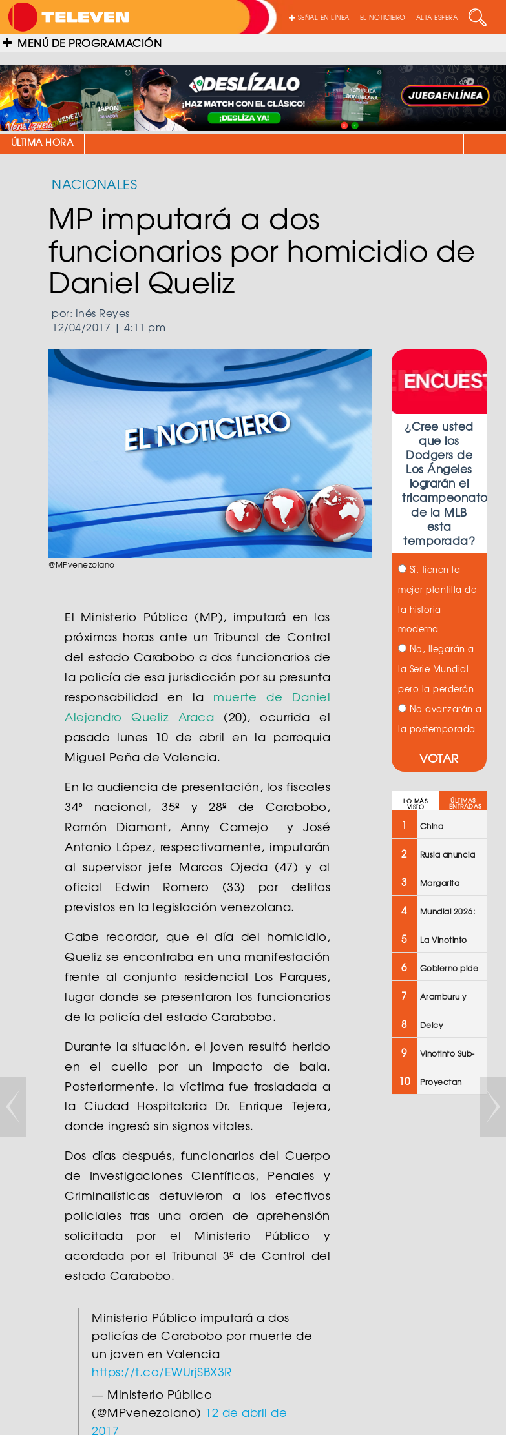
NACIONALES (94, 183)
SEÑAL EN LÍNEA (319, 17)
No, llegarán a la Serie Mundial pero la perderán (436, 669)
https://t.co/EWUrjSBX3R (162, 1371)
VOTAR (439, 758)
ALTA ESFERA (437, 17)
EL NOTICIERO (383, 17)
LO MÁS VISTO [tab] (415, 804)
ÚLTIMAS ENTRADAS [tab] (465, 803)
